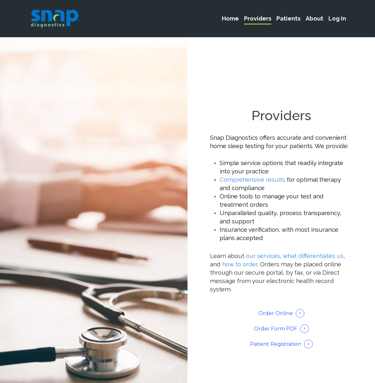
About (314, 18)
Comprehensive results (252, 179)
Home (230, 18)
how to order (239, 264)
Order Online (275, 313)
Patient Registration (275, 344)
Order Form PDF (275, 329)
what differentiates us (313, 255)
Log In (337, 18)
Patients (288, 18)
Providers (257, 18)
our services (263, 255)
